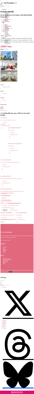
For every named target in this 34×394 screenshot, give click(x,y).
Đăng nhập (3, 46)
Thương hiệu (7, 43)
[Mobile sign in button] (0, 47)
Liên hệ (4, 252)
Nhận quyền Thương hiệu (7, 259)
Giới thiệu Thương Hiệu (7, 258)
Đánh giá (5, 20)
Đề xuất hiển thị (5, 260)
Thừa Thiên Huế (8, 35)
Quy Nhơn (7, 34)
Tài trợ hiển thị (5, 261)
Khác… (6, 36)
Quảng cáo (4, 249)
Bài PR (4, 263)
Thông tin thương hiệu (7, 19)
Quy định (19, 270)
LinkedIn (4, 323)
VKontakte (5, 326)
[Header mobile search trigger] (0, 50)
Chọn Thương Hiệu (14, 270)
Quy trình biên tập (28, 270)
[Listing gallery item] (9, 60)
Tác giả (4, 251)
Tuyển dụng (5, 250)
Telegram (4, 321)
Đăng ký (9, 46)
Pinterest (4, 322)
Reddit (4, 325)
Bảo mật (23, 270)
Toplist (4, 262)
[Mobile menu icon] (17, 1)
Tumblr (4, 324)
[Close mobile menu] (0, 7)
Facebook (4, 287)
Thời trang (7, 12)
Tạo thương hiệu (4, 45)
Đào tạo (6, 17)
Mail (3, 327)
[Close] (1, 283)
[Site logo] (8, 4)
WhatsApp (5, 320)
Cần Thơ (6, 33)
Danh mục (5, 9)
